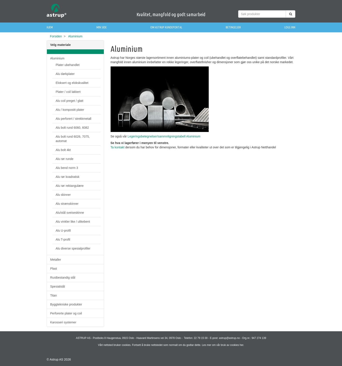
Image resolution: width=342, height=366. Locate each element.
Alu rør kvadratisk (67, 177)
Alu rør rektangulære (70, 185)
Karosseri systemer (63, 322)
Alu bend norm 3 (67, 168)
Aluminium (57, 58)
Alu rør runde (65, 159)
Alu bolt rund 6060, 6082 (72, 127)
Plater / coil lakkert (68, 92)
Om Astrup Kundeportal (166, 27)
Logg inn (289, 27)
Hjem (50, 27)
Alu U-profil (63, 230)
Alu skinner (63, 194)
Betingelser (233, 27)
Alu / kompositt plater (70, 109)
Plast (53, 268)
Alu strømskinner (67, 203)
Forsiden (56, 36)
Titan (53, 295)
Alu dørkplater (65, 74)
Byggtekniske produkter (66, 304)
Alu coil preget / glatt (69, 100)
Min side (101, 27)
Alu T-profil (63, 239)
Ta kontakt (118, 147)
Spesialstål (57, 286)
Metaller (55, 259)
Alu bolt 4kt (63, 150)
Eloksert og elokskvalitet (72, 83)
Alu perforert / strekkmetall (73, 118)
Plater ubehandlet (68, 65)
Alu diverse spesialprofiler (73, 248)
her (241, 345)
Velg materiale (60, 45)
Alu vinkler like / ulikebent (73, 221)
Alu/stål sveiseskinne (70, 212)
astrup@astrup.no (229, 338)
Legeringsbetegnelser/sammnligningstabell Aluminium (164, 136)
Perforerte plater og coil (66, 313)
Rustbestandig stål (62, 277)
